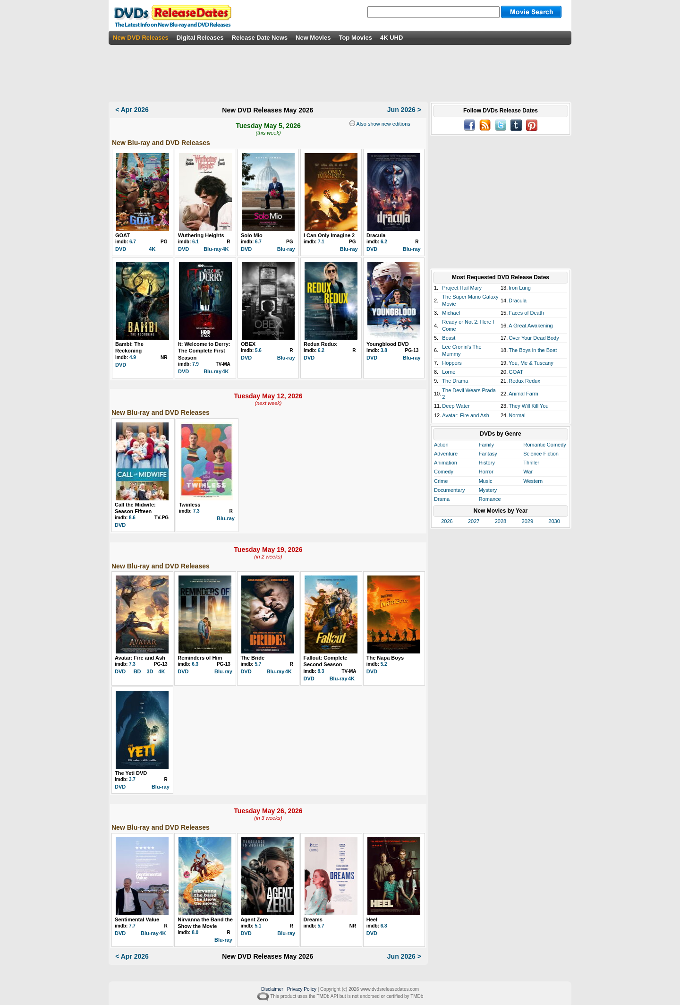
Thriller (531, 462)
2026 (446, 521)
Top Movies (355, 37)
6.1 (195, 241)
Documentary (449, 490)
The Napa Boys (385, 658)
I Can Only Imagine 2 (329, 235)
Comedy (443, 471)
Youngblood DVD (387, 344)
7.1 (321, 241)
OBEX (248, 344)
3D (149, 671)
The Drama (455, 381)
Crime (441, 481)
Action (441, 444)
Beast (448, 338)
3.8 (384, 350)
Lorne (448, 372)
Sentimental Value (137, 919)
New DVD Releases (141, 37)
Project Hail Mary (462, 288)
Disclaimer (272, 989)
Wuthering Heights (201, 235)
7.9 (195, 364)
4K (152, 249)
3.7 (132, 779)
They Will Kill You (528, 406)
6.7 (132, 241)
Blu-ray (212, 249)
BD (137, 671)
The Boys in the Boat (533, 350)
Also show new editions (382, 124)
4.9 (132, 357)
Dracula (375, 235)
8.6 (132, 517)
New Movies (313, 37)
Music (486, 481)
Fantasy (488, 453)
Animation (445, 462)
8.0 (195, 932)
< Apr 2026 (132, 109)
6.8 (384, 925)
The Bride (252, 658)
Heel (371, 919)
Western (533, 481)
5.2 (384, 664)
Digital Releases (200, 37)
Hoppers (452, 363)
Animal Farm (523, 393)
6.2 (384, 241)
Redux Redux (320, 344)
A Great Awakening (530, 325)
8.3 (321, 671)
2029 (527, 521)
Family (486, 444)
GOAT (122, 235)
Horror (486, 471)
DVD (120, 249)
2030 (554, 521)
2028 (500, 521)
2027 (473, 521)
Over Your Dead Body (534, 338)
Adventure (446, 453)
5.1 (258, 925)
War (528, 471)
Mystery (488, 490)
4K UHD (391, 37)
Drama (442, 499)
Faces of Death (526, 313)
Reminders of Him (200, 658)
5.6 (258, 350)
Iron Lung (519, 288)
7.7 (132, 925)
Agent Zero (254, 919)
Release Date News (260, 37)
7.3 (196, 511)
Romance (490, 499)
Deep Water (455, 406)
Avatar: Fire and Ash (140, 658)
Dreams (313, 919)
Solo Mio (252, 235)
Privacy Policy (301, 989)
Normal (517, 415)
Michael (451, 313)
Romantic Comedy (544, 444)
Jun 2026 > (404, 109)
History (487, 462)
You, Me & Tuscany (531, 363)
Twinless (190, 504)
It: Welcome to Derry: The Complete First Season (204, 351)
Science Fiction (541, 453)
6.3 (195, 664)
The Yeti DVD (131, 773)
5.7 (258, 664)
